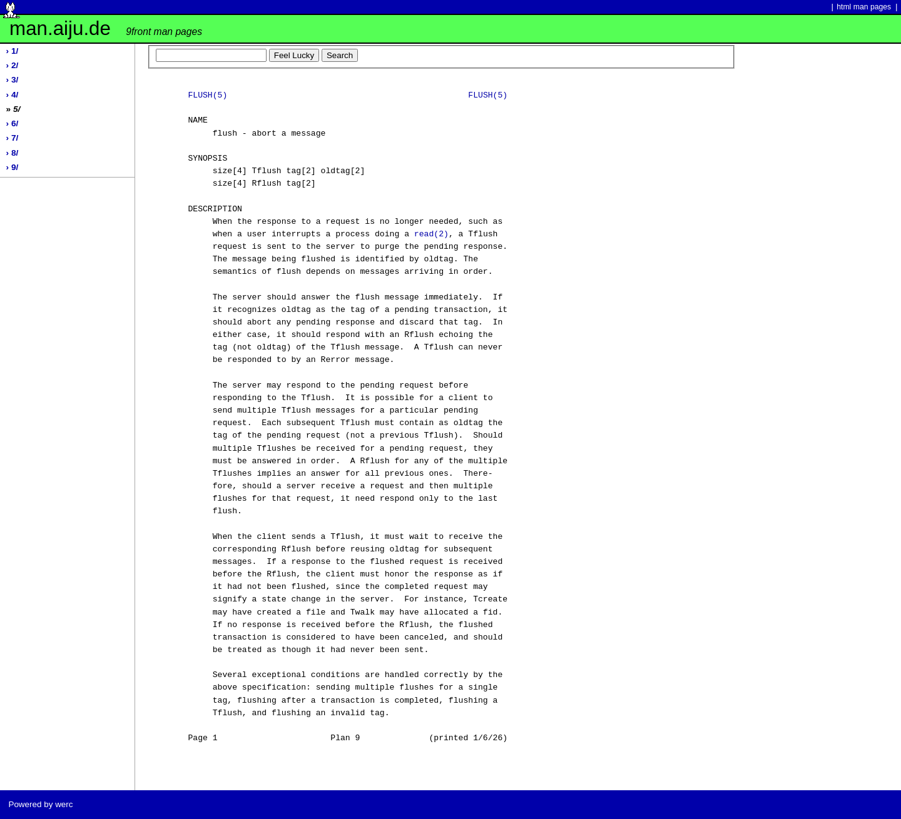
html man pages (864, 7)
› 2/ (12, 65)
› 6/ (12, 123)
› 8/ (12, 153)
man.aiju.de (105, 28)
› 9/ (12, 167)
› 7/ (12, 138)
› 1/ (12, 51)
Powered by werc (40, 804)
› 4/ (12, 94)
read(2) (431, 234)
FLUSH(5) (207, 95)
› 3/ (12, 79)
